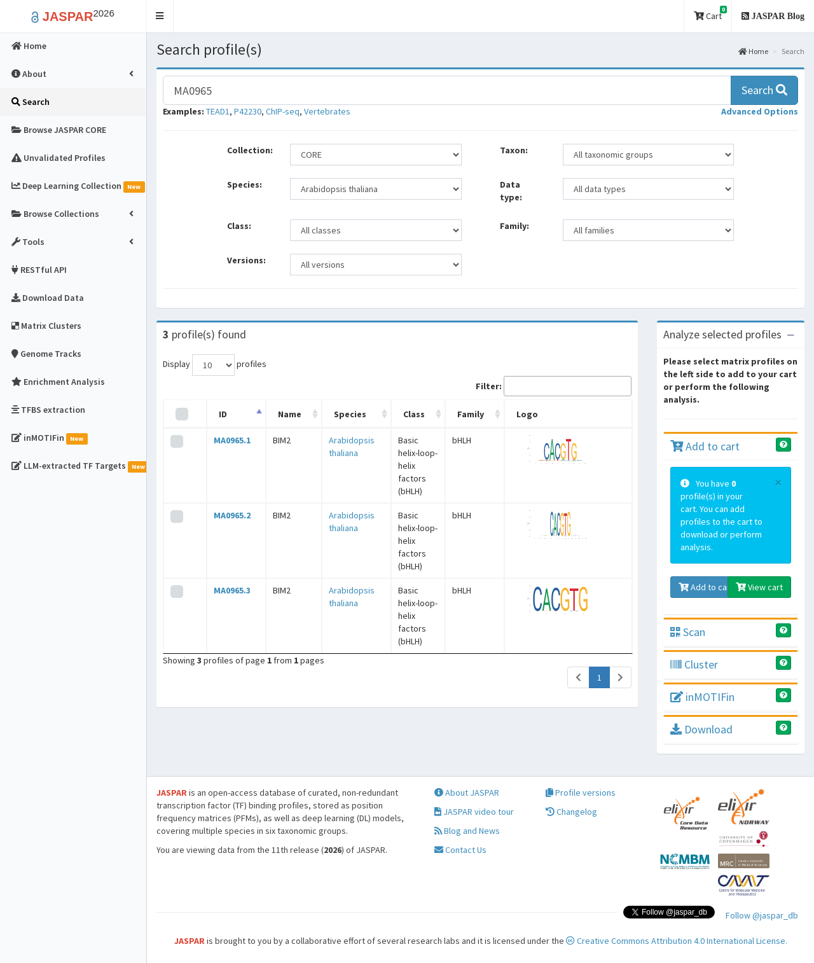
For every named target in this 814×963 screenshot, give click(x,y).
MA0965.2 (225, 483)
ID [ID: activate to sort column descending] (216, 414)
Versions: (246, 260)
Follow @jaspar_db (762, 915)
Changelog (571, 811)
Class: (239, 226)
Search (764, 90)
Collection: (250, 150)
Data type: (511, 191)
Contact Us (460, 850)
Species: (244, 184)
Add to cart (705, 446)
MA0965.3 (225, 526)
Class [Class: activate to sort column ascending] (397, 414)
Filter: (553, 386)
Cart (710, 14)
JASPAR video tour (474, 811)
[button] (160, 16)
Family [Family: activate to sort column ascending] (496, 414)
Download (701, 729)
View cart (759, 587)
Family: (514, 226)
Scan (687, 632)
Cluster (694, 664)
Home (753, 51)
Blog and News (467, 830)
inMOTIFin (702, 696)
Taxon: (514, 150)
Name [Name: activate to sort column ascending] (275, 414)
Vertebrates (327, 111)
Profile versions (581, 792)
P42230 (247, 111)
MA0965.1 (225, 440)
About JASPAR (466, 792)
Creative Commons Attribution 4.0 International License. (676, 940)
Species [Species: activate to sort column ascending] (327, 414)
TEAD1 (218, 111)
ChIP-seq (283, 111)
